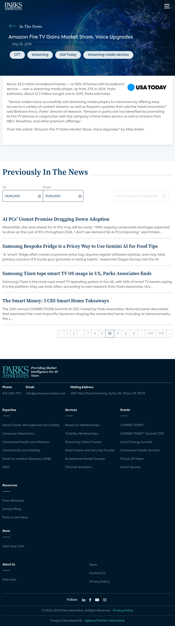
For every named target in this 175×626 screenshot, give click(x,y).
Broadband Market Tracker (85, 459)
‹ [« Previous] (61, 333)
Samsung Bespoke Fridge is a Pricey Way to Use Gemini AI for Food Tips (80, 246)
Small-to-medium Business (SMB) (26, 459)
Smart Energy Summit (136, 442)
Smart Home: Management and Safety (30, 425)
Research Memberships (82, 425)
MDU (5, 467)
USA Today (68, 55)
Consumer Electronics (18, 433)
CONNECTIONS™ (132, 425)
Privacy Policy (99, 581)
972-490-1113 (11, 393)
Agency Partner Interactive (105, 620)
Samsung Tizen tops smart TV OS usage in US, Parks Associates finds (77, 273)
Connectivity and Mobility (21, 450)
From (47, 187)
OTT (17, 55)
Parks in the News (15, 517)
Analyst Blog (11, 509)
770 (161, 333)
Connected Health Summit (139, 450)
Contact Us (97, 573)
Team (93, 565)
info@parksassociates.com (46, 393)
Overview (9, 579)
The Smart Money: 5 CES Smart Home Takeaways (55, 300)
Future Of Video (132, 459)
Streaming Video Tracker (83, 442)
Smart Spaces (130, 467)
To (4, 187)
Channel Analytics (78, 467)
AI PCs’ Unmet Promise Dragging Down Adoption (55, 219)
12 (125, 333)
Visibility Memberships (81, 433)
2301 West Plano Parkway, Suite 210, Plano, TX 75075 (107, 393)
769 (150, 333)
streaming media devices (108, 55)
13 (133, 333)
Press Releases (13, 500)
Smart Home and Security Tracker (90, 450)
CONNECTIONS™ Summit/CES (142, 433)
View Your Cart (13, 546)
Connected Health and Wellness (26, 442)
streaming (40, 55)
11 (118, 333)
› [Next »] (169, 333)
